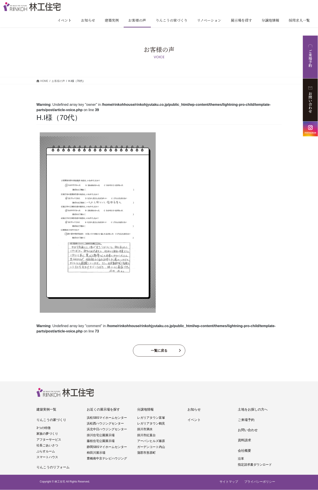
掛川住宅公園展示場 (101, 435)
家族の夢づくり (47, 434)
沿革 (241, 459)
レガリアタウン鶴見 (151, 423)
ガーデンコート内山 (151, 447)
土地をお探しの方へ (253, 410)
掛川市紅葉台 (146, 435)
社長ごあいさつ (47, 446)
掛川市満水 (145, 429)
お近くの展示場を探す (103, 410)
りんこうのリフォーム (53, 467)
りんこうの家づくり (51, 420)
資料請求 (244, 440)
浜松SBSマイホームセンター (107, 418)
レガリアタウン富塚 (151, 418)
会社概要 (244, 451)
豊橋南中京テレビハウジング (107, 459)
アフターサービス (48, 440)
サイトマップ (229, 482)
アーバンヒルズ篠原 (151, 441)
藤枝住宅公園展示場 (101, 441)
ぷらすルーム (45, 451)
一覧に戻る (159, 351)
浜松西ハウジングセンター (105, 423)
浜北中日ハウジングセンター (107, 429)
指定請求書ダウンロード (255, 465)
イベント (194, 420)
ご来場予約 (246, 420)
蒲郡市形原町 (146, 453)
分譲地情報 (145, 410)
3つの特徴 (43, 428)
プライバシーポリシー (259, 482)
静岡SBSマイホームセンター (107, 447)
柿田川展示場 (96, 453)
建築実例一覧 (46, 410)
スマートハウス (47, 457)
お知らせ (194, 410)
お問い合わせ (248, 430)
